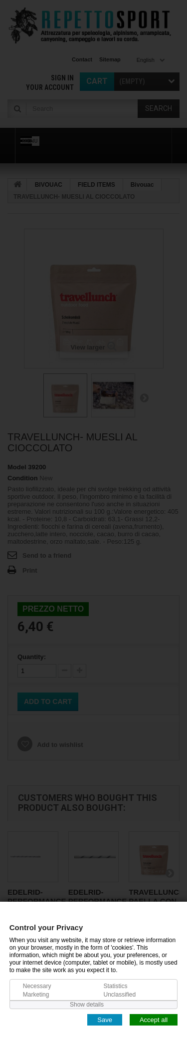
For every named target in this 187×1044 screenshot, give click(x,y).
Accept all (154, 1019)
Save (104, 1019)
